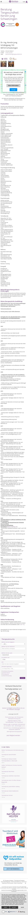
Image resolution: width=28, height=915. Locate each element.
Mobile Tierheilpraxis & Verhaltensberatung (13, 750)
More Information (13, 85)
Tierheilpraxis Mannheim (8, 771)
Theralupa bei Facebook (19, 880)
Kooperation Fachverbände (7, 883)
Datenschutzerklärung (16, 881)
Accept (13, 90)
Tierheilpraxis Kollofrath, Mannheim (11, 776)
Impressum (24, 881)
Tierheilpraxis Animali (7, 795)
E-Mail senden (9, 52)
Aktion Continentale (18, 883)
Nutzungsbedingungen (5, 881)
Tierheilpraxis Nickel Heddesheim (10, 791)
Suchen (22, 678)
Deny (5, 907)
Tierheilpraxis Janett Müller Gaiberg (10, 786)
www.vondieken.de (12, 526)
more (22, 907)
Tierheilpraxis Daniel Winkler (9, 754)
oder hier (22, 624)
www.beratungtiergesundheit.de (13, 54)
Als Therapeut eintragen (8, 880)
